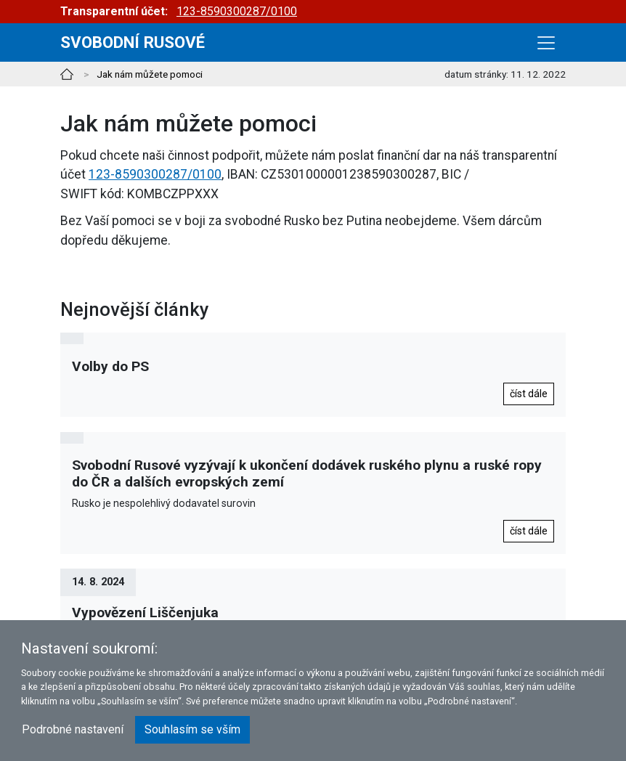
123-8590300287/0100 (236, 11)
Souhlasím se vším (192, 729)
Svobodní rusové (132, 42)
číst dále (529, 393)
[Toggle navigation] (546, 43)
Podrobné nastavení (72, 729)
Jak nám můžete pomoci (150, 74)
